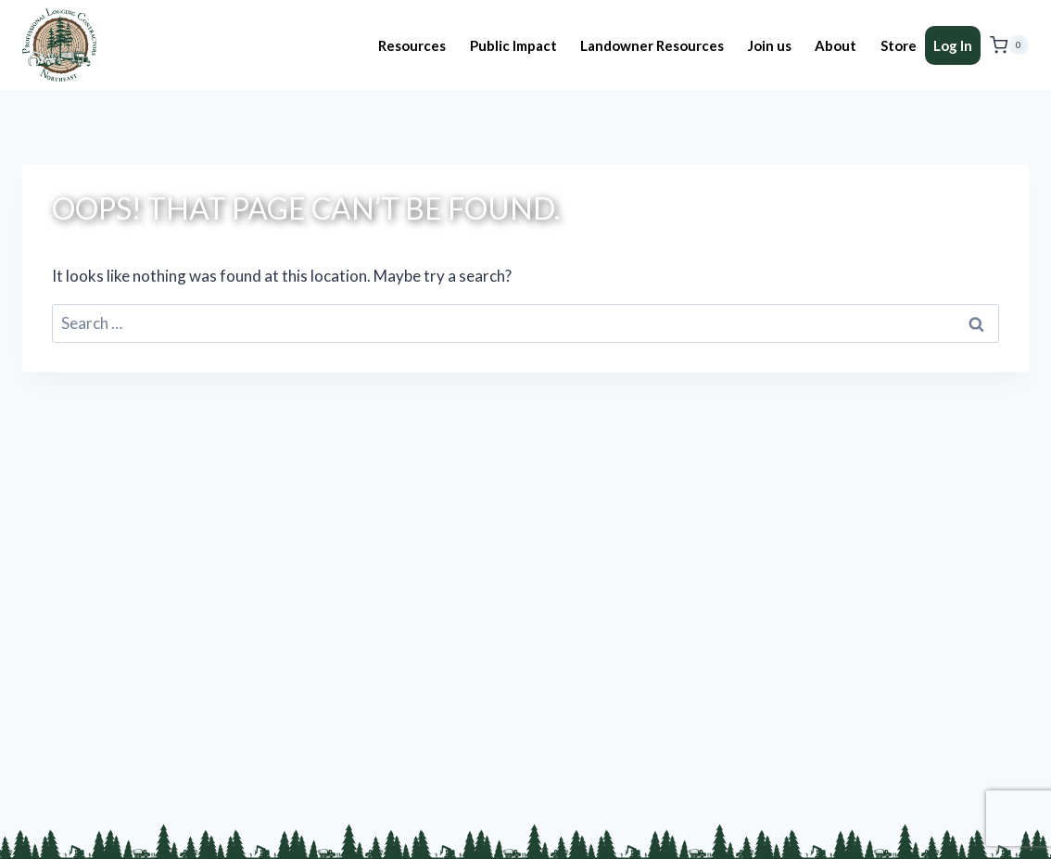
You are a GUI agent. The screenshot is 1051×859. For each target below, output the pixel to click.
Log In (952, 45)
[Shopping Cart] (1009, 45)
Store (898, 45)
